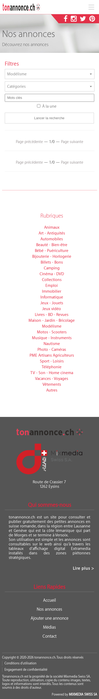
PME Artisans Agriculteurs (52, 355)
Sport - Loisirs (52, 361)
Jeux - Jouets (51, 303)
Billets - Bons (52, 262)
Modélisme (52, 326)
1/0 (52, 142)
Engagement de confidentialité (25, 670)
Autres (51, 390)
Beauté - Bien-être (51, 245)
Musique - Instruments (52, 338)
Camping (52, 268)
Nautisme (52, 344)
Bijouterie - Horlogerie (51, 256)
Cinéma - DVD (52, 274)
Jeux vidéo (51, 309)
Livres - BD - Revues (51, 314)
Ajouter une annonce (49, 618)
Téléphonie (52, 367)
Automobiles (51, 239)
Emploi (51, 285)
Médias (49, 627)
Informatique (51, 297)
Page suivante (72, 142)
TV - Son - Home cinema (51, 373)
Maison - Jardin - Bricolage (52, 320)
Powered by (74, 694)
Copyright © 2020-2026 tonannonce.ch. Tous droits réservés (42, 657)
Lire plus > (83, 568)
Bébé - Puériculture (51, 251)
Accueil (49, 600)
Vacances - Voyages (51, 378)
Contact (49, 636)
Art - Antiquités (52, 233)
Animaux (51, 227)
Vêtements (52, 384)
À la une (49, 106)
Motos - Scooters (52, 332)
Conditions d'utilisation (20, 663)
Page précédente (29, 142)
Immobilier (51, 291)
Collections (52, 280)
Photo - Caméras (51, 349)
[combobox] (50, 74)
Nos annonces (49, 609)
